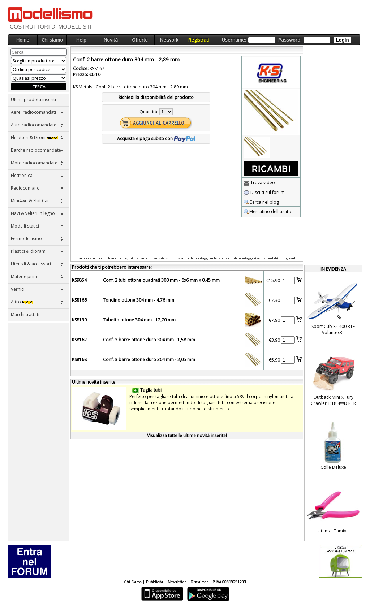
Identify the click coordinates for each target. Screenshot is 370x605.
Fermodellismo (37, 238)
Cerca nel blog (261, 202)
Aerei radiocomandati (37, 112)
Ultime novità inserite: (94, 382)
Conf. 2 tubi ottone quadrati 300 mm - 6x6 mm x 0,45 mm (161, 280)
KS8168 (79, 359)
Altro (37, 302)
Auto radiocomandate (37, 125)
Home (22, 39)
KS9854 (79, 280)
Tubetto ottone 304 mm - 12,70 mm (139, 320)
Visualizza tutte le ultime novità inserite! (187, 435)
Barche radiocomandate (37, 150)
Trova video (259, 183)
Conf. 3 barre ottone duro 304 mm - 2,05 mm (149, 359)
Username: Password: (286, 39)
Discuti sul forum (264, 192)
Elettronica (37, 175)
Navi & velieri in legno (37, 213)
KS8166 (79, 300)
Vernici (37, 289)
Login (342, 40)
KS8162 (79, 340)
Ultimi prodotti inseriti (33, 99)
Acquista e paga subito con (156, 138)
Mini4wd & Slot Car (37, 201)
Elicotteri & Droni (37, 137)
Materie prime (37, 276)
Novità (111, 39)
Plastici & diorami (37, 251)
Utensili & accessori (37, 264)
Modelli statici (37, 226)
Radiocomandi (37, 188)
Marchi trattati (25, 314)
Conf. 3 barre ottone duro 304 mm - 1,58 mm (149, 340)
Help (81, 39)
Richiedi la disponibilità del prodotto (156, 97)
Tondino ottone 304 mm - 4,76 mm (138, 300)
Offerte (140, 39)
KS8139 (79, 320)
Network (169, 39)
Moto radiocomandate (37, 163)
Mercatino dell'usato (267, 211)
